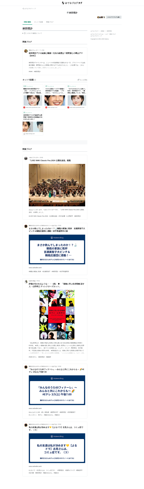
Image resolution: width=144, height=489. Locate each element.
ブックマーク (28, 86)
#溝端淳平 (79, 470)
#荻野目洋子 (54, 412)
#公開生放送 (53, 216)
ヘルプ (106, 34)
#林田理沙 (37, 71)
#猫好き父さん (48, 415)
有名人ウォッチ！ (34, 50)
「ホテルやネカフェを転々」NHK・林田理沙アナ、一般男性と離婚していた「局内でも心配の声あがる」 (77, 91)
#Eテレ (40, 415)
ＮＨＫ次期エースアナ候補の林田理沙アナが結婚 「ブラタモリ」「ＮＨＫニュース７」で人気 (54, 91)
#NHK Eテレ (33, 357)
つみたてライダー (34, 157)
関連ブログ (49, 22)
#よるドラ (32, 470)
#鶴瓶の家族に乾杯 (35, 271)
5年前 (59, 424)
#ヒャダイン (33, 415)
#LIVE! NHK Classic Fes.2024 (38, 216)
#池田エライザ (70, 470)
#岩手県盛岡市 (64, 271)
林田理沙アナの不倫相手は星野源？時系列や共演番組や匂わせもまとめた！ (32, 117)
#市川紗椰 (62, 216)
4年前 (38, 281)
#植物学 (48, 357)
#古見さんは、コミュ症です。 (46, 470)
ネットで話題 (38, 22)
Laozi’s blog (32, 281)
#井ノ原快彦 (45, 412)
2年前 (41, 157)
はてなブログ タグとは (97, 34)
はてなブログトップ (96, 36)
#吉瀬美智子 (46, 271)
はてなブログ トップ (29, 8)
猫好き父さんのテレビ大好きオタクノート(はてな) (43, 225)
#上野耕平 (69, 216)
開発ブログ (113, 34)
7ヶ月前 (42, 50)
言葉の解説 (27, 22)
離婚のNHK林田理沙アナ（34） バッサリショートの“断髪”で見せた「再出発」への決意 (32, 91)
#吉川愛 (31, 473)
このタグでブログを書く (113, 17)
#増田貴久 (60, 470)
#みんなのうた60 (34, 412)
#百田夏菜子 (71, 412)
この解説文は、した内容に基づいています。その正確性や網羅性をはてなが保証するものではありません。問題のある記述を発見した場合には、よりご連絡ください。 (32, 33)
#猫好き (57, 415)
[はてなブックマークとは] (35, 80)
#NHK (31, 71)
